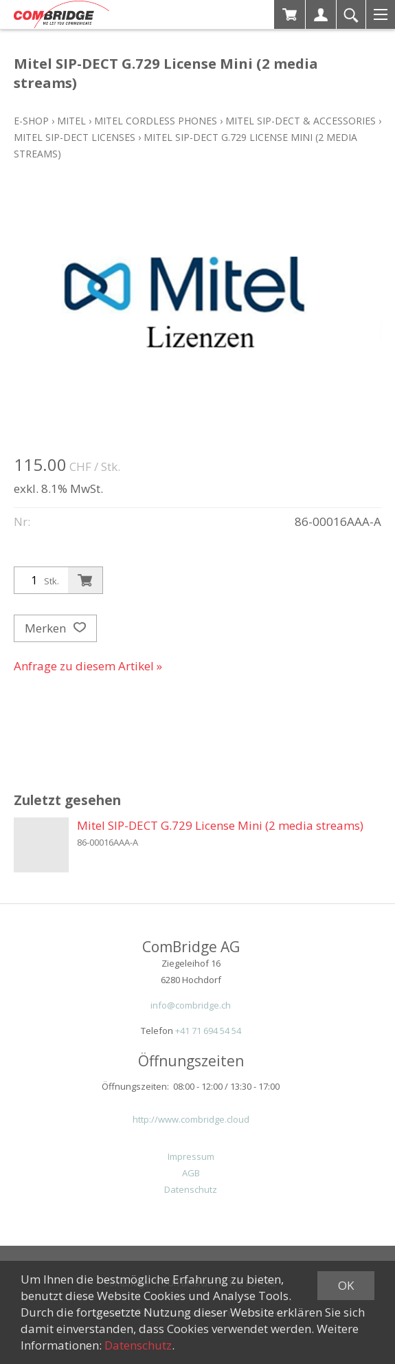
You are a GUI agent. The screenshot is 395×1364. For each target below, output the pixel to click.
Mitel (71, 120)
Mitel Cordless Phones (155, 120)
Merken (55, 628)
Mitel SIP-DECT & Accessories (300, 120)
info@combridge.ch (190, 1005)
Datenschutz (190, 1189)
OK (346, 1285)
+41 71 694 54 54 (208, 1030)
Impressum (191, 1156)
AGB (191, 1173)
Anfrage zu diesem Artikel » (88, 666)
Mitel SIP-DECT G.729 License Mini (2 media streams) (220, 825)
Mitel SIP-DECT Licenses (74, 137)
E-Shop (31, 120)
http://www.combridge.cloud (191, 1119)
